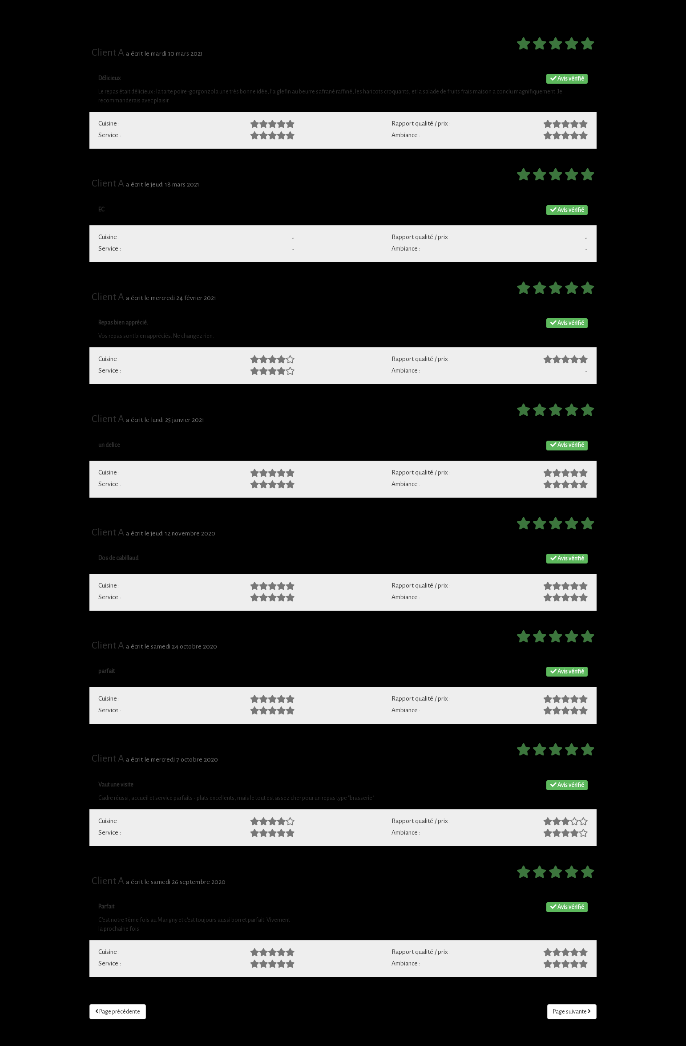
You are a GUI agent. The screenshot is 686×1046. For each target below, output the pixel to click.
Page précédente (117, 1011)
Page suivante (572, 1011)
